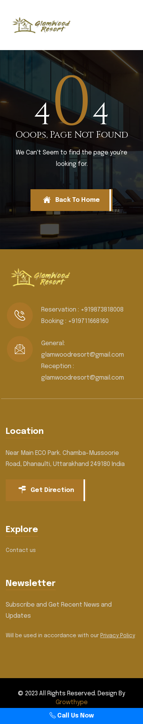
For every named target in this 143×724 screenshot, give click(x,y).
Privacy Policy (117, 635)
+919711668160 (88, 321)
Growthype (72, 702)
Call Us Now (72, 716)
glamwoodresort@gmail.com (82, 355)
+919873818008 (102, 310)
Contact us (21, 550)
